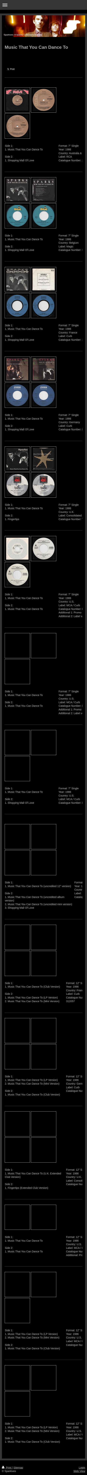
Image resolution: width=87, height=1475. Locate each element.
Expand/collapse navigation (43, 5)
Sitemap (18, 1467)
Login (82, 1467)
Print (7, 1467)
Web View (79, 1471)
